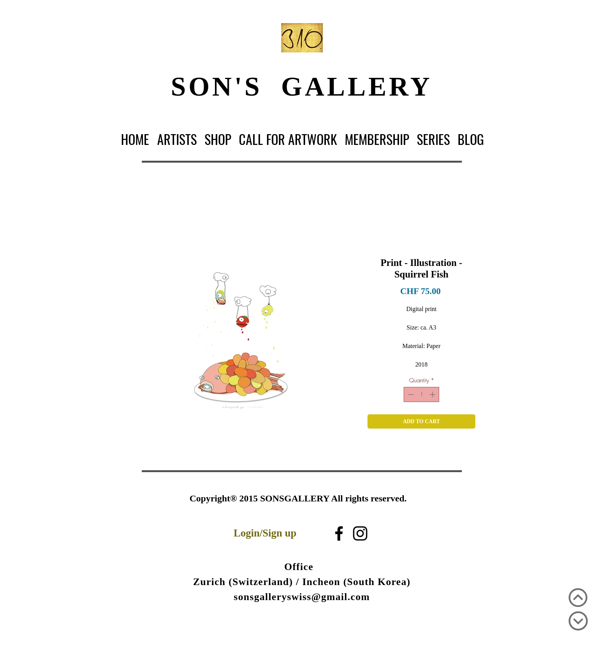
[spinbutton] (421, 394)
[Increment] (433, 394)
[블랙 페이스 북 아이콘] (339, 533)
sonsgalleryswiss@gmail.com (302, 596)
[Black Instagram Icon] (360, 533)
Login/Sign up (265, 533)
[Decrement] (410, 394)
